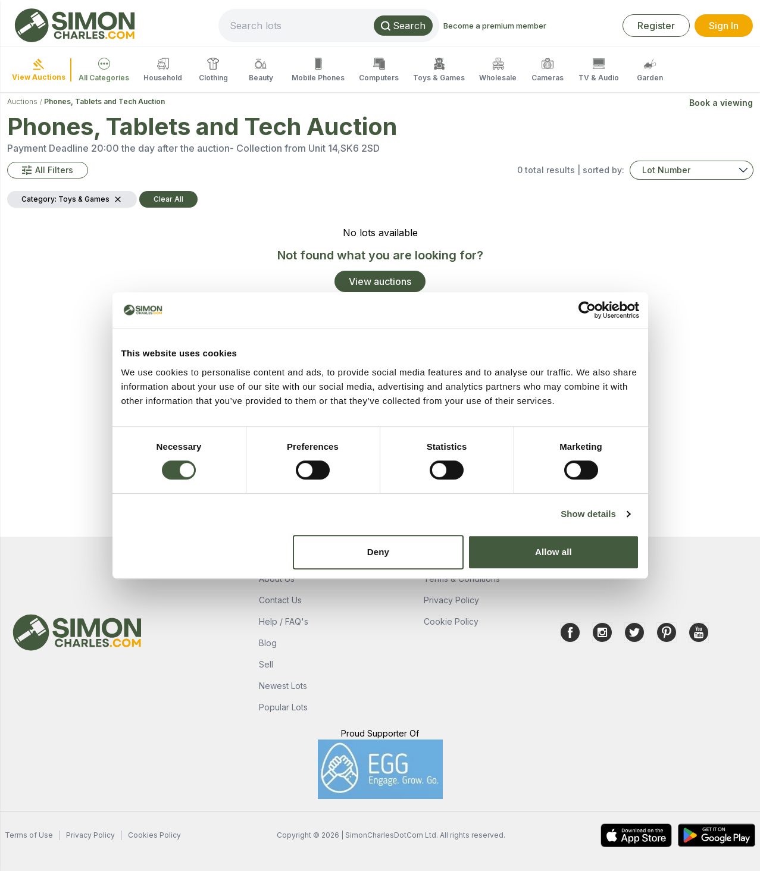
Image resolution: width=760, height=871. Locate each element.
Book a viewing (721, 103)
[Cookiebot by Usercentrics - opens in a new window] (587, 310)
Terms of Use (29, 835)
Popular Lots (283, 707)
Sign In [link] (724, 26)
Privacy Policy (451, 600)
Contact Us (280, 600)
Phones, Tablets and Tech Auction (104, 101)
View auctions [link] (380, 281)
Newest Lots (283, 686)
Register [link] (656, 26)
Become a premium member (494, 25)
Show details (588, 514)
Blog (268, 643)
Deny (378, 552)
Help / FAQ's (283, 621)
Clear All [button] (168, 199)
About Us (277, 579)
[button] (47, 170)
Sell (266, 664)
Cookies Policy (154, 835)
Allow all (553, 552)
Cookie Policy (451, 621)
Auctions (22, 101)
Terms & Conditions (462, 579)
